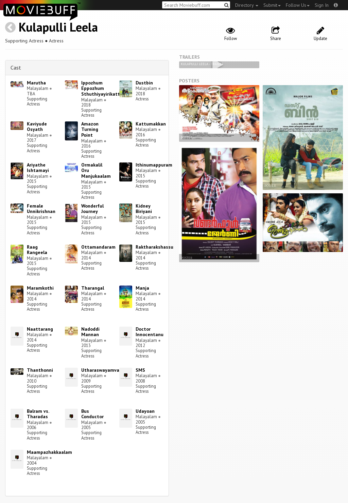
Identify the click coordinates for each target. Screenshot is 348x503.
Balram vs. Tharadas (38, 414)
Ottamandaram (98, 247)
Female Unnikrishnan (41, 209)
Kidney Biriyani (144, 209)
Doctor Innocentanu (149, 332)
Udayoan (145, 411)
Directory (246, 5)
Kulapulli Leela (58, 27)
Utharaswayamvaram (104, 370)
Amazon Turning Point (90, 129)
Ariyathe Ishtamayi (38, 168)
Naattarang (40, 329)
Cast (16, 67)
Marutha (36, 83)
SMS (140, 370)
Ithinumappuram (154, 165)
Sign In (322, 5)
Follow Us (298, 5)
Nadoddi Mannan (90, 332)
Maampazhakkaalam (49, 452)
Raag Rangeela (37, 250)
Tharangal (92, 288)
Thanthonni (40, 370)
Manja (142, 288)
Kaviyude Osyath (37, 127)
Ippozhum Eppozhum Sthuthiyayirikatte (102, 88)
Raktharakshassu (154, 247)
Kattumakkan (151, 124)
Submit (272, 5)
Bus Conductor (92, 414)
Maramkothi (40, 288)
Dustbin (144, 83)
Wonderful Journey (92, 209)
